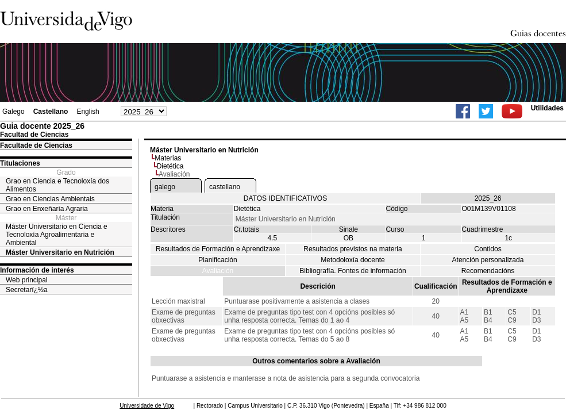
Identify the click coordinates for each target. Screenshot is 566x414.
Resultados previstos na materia (352, 249)
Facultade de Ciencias (36, 145)
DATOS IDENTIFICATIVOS (285, 198)
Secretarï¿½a (27, 290)
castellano (224, 187)
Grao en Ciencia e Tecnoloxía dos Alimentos (57, 185)
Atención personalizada (488, 260)
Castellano (50, 112)
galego (165, 187)
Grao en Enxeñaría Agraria (47, 209)
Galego (13, 112)
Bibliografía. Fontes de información (352, 271)
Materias (168, 158)
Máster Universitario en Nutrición (60, 252)
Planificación (217, 260)
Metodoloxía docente (352, 260)
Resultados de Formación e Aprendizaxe (218, 249)
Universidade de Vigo (147, 405)
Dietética (170, 166)
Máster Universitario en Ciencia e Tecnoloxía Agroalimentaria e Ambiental (56, 235)
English (87, 112)
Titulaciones (20, 163)
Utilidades (547, 108)
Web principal (26, 280)
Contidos (487, 249)
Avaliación (217, 271)
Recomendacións (488, 271)
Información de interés (37, 270)
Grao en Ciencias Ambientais (50, 199)
